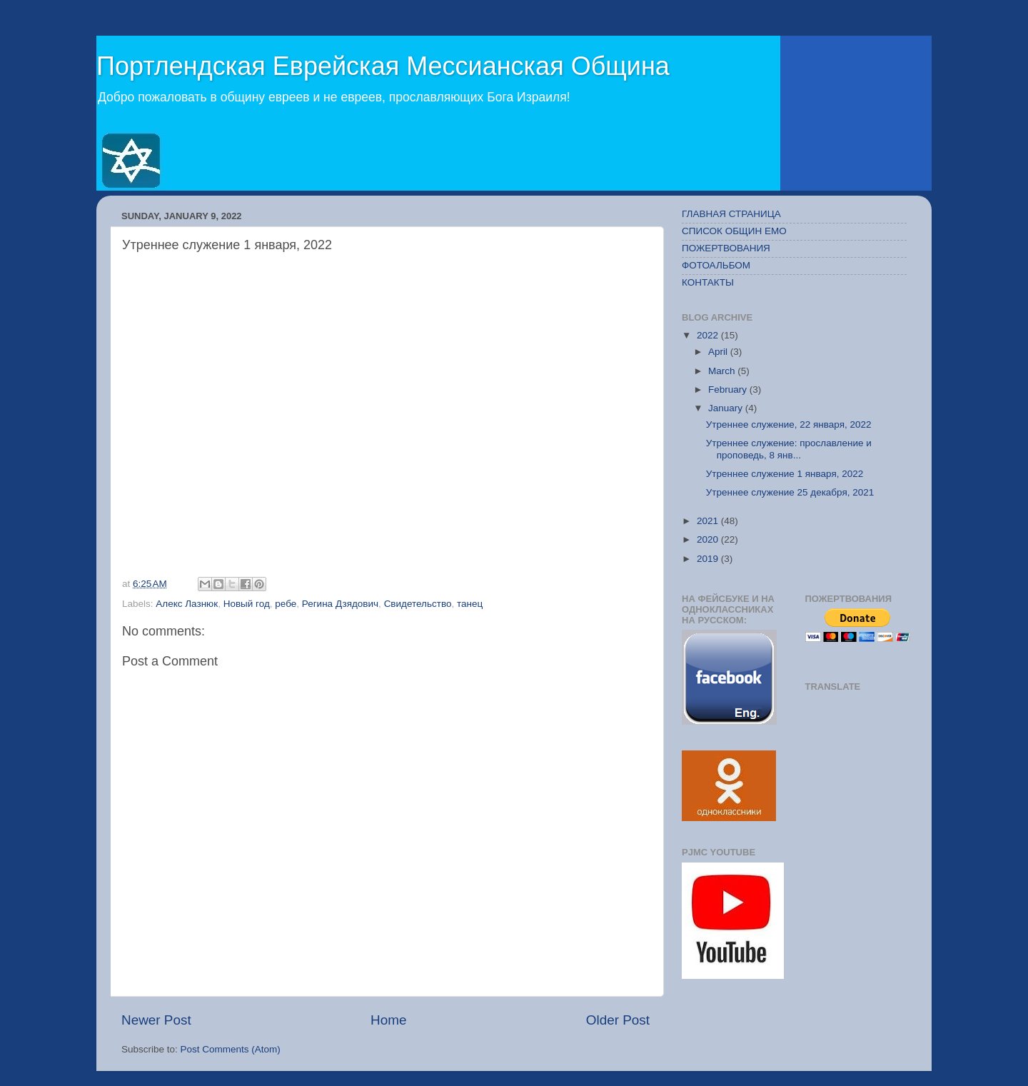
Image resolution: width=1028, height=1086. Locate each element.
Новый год (246, 603)
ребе (285, 603)
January (726, 408)
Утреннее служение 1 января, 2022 (785, 473)
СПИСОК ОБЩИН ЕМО (734, 231)
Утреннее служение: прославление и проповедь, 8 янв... (789, 449)
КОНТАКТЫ (708, 282)
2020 (709, 539)
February (729, 389)
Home (388, 1019)
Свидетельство (418, 603)
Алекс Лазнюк (187, 603)
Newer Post (156, 1019)
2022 (709, 335)
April (719, 351)
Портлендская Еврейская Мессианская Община (383, 66)
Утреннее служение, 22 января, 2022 (789, 424)
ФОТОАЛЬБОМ (716, 265)
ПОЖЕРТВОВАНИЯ (726, 248)
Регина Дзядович (340, 603)
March (722, 371)
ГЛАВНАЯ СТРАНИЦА (731, 213)
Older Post (618, 1019)
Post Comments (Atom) (231, 1049)
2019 (709, 558)
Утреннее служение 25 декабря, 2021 (790, 492)
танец (470, 603)
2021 (709, 521)
